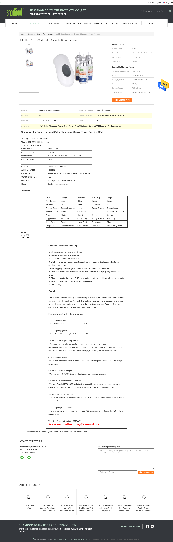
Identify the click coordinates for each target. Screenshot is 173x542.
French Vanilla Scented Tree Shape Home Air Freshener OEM (47, 510)
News (151, 23)
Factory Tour (73, 23)
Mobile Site (37, 539)
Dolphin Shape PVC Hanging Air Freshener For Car (67, 508)
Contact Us (112, 23)
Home (15, 23)
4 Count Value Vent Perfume (29, 507)
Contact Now (124, 100)
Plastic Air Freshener (45, 34)
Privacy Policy (47, 539)
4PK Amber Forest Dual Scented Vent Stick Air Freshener (86, 508)
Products (34, 23)
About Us (54, 23)
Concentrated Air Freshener (38, 432)
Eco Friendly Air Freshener (58, 432)
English (169, 2)
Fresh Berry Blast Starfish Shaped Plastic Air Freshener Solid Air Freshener (143, 510)
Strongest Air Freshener (78, 432)
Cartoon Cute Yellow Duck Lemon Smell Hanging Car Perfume (105, 510)
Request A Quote (154, 2)
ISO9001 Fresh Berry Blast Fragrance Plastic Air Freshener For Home (124, 510)
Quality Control (93, 23)
